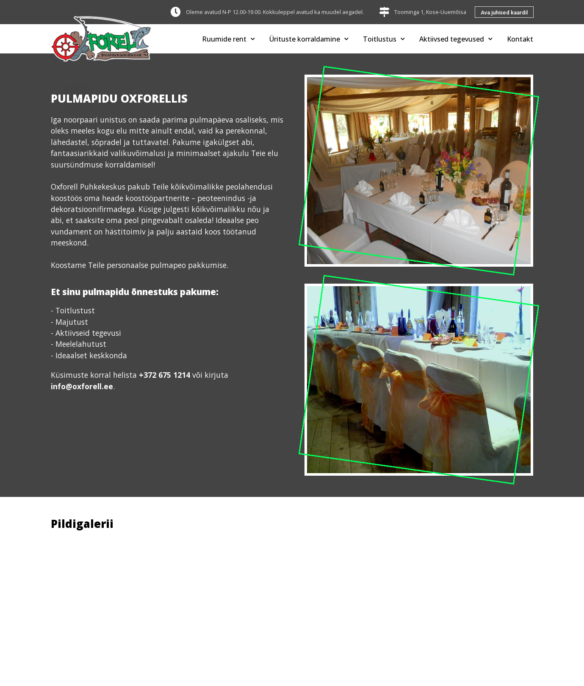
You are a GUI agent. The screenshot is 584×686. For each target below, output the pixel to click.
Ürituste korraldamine (309, 38)
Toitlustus (384, 38)
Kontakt (520, 39)
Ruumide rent (228, 38)
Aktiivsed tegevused (456, 38)
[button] (504, 12)
